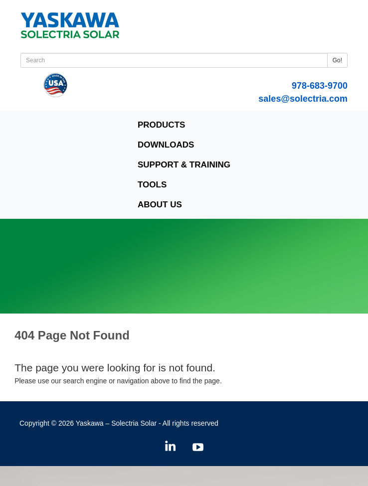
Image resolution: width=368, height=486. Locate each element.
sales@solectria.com (303, 99)
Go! (337, 60)
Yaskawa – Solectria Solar (116, 423)
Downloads (166, 145)
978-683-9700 (320, 86)
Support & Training (184, 164)
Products (161, 125)
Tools (152, 184)
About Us (160, 204)
